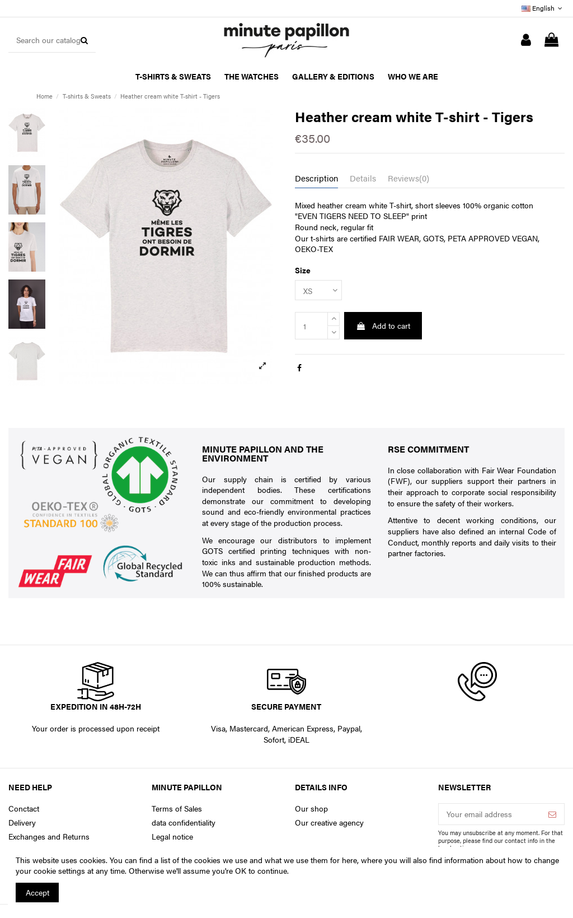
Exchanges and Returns (49, 836)
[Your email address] (490, 814)
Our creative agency (329, 822)
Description (316, 178)
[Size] (318, 290)
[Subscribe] (552, 814)
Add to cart (383, 325)
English (543, 8)
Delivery (22, 822)
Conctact (23, 808)
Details (363, 178)
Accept (37, 892)
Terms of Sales (177, 808)
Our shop (311, 808)
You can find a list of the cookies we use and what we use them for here (233, 859)
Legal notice (172, 836)
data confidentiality (183, 822)
